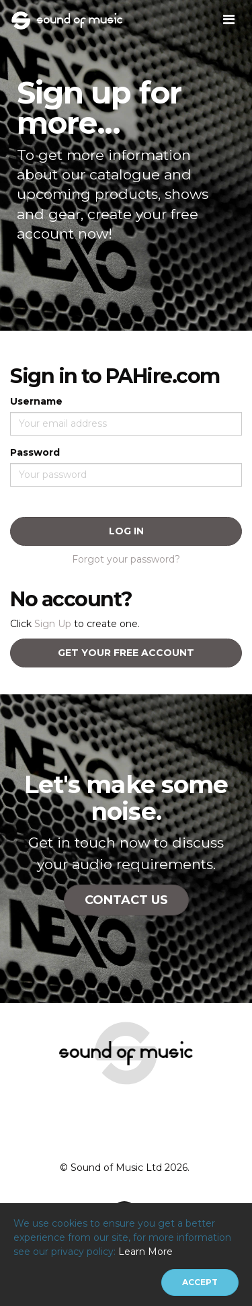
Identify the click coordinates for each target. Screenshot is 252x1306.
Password (35, 452)
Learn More (145, 1252)
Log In (126, 531)
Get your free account (126, 653)
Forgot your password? (126, 559)
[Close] (200, 1282)
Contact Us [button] (126, 900)
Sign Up (52, 624)
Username (36, 401)
